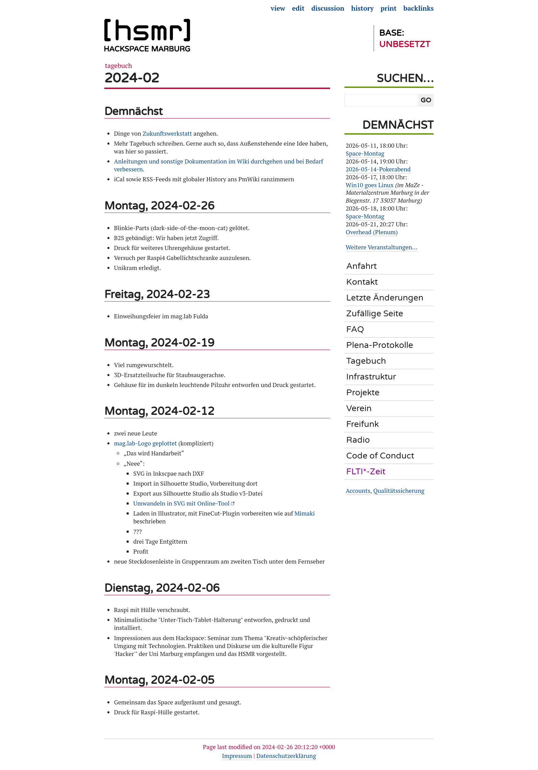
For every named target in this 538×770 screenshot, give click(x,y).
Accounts (358, 491)
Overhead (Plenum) (372, 232)
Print (389, 8)
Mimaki (304, 513)
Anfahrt (361, 266)
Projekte (362, 392)
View (278, 8)
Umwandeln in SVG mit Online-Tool (181, 503)
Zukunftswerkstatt (167, 133)
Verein (359, 408)
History (362, 8)
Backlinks (419, 8)
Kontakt (362, 282)
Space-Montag (365, 153)
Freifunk (362, 424)
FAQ (355, 329)
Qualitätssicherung (398, 491)
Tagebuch (118, 65)
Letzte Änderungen (384, 298)
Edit (298, 8)
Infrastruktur (371, 377)
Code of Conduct (380, 456)
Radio (358, 440)
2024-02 (131, 78)
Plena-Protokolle (379, 345)
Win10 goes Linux (370, 185)
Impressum (237, 756)
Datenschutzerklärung (286, 756)
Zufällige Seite (374, 313)
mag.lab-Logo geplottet (145, 443)
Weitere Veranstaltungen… (382, 247)
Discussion (327, 8)
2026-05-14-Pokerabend (378, 169)
